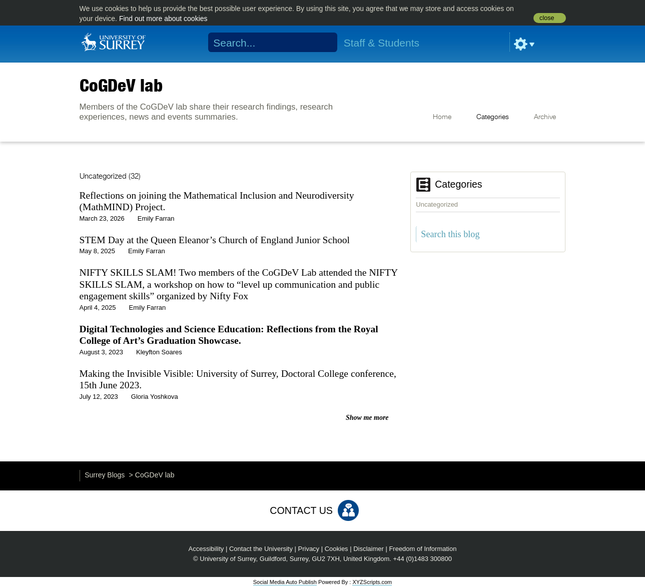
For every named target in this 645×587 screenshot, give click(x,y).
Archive (545, 117)
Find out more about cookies (163, 19)
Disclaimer (368, 548)
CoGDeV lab (121, 85)
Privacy (309, 548)
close (546, 18)
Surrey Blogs (105, 475)
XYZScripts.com (372, 582)
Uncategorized (437, 204)
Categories (492, 117)
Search (323, 43)
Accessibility (206, 548)
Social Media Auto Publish (285, 582)
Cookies (336, 548)
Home (442, 117)
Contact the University (261, 548)
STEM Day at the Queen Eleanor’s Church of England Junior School (215, 240)
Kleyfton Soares (159, 352)
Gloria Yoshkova (154, 396)
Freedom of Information (422, 548)
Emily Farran (156, 218)
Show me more (367, 417)
